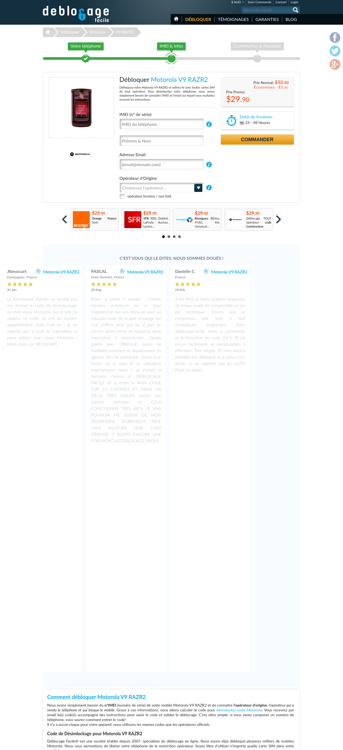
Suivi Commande (259, 2)
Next (278, 219)
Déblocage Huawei (134, 719)
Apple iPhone (221, 699)
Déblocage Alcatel (133, 715)
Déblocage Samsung (135, 699)
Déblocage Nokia (133, 711)
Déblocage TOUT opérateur (258, 222)
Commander (257, 139)
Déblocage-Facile (76, 14)
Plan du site (267, 706)
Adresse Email (133, 154)
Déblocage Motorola (135, 707)
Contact (281, 2)
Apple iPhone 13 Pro (225, 707)
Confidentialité (269, 702)
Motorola (97, 32)
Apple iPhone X (222, 711)
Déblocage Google (134, 723)
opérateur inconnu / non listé (150, 196)
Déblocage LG (131, 703)
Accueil (176, 19)
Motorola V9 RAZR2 (107, 271)
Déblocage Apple (133, 695)
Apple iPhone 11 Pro (225, 695)
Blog (291, 19)
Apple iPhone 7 (222, 715)
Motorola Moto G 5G (226, 723)
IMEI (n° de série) (136, 114)
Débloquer (198, 19)
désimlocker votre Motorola (239, 487)
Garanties (267, 19)
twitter (285, 744)
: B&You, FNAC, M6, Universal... (207, 222)
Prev (64, 219)
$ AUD (236, 2)
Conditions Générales (274, 698)
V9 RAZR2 (125, 32)
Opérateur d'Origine (138, 178)
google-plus (296, 744)
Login (294, 2)
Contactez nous (270, 694)
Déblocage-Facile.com (76, 691)
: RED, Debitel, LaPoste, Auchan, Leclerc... (156, 222)
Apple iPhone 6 (222, 719)
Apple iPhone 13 (223, 703)
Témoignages (233, 19)
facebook (275, 744)
